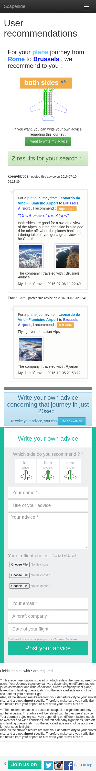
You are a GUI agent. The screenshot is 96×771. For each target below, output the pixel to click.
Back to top (83, 765)
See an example (71, 421)
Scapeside (14, 6)
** (63, 82)
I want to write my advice (48, 141)
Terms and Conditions (66, 639)
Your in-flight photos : (29, 555)
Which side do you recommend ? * (48, 454)
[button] (26, 471)
